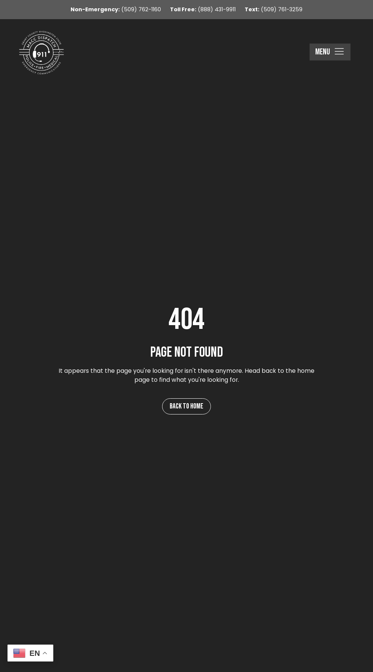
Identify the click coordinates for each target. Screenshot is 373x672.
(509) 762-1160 (116, 9)
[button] (330, 52)
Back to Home (186, 406)
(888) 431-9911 (203, 9)
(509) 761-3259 (273, 9)
